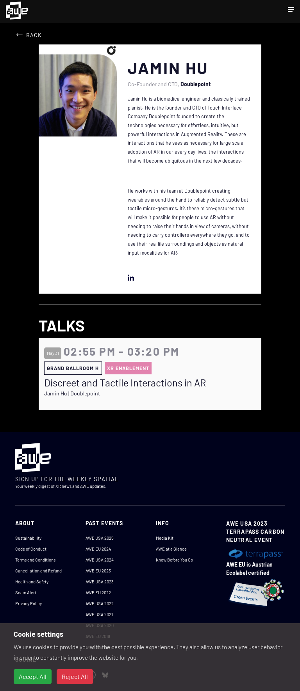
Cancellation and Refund (38, 570)
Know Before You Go (174, 559)
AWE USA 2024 (100, 559)
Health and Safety (31, 581)
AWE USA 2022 (100, 603)
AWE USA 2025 (100, 537)
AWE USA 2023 (100, 581)
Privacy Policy (28, 603)
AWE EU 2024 (98, 548)
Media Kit (164, 537)
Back (34, 35)
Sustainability (28, 537)
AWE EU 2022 (98, 592)
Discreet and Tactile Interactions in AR (125, 382)
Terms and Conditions (35, 559)
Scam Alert (25, 592)
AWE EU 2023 (98, 570)
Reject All (75, 676)
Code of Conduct (30, 548)
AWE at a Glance (171, 548)
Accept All (32, 676)
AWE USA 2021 (99, 614)
